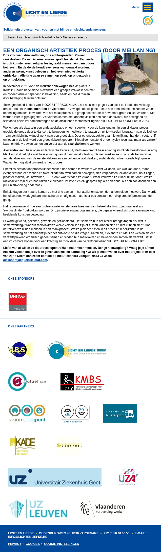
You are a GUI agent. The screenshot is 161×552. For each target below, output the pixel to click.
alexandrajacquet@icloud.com (25, 260)
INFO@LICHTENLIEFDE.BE (27, 537)
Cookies (33, 544)
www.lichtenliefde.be (45, 37)
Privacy (14, 544)
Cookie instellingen (61, 544)
